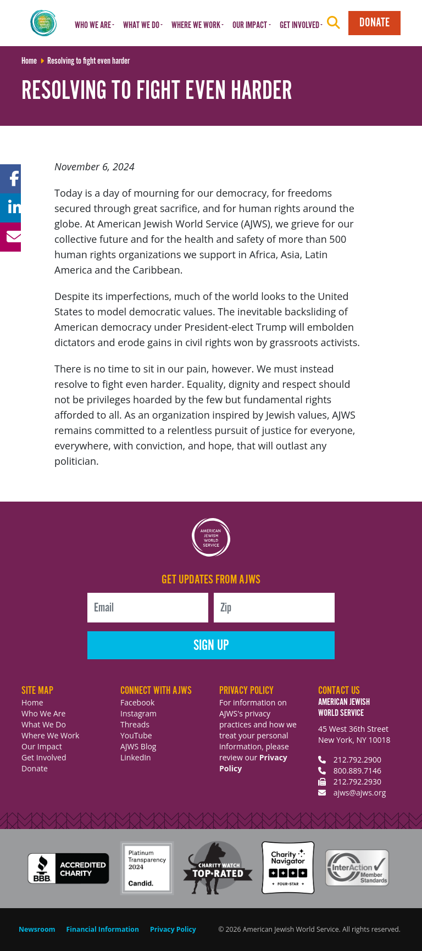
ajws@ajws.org (360, 792)
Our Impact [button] (249, 25)
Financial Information (102, 929)
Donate (374, 23)
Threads (134, 724)
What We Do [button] (141, 25)
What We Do (43, 724)
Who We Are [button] (93, 25)
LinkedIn (135, 757)
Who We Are (43, 713)
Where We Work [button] (195, 25)
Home (32, 702)
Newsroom (37, 929)
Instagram (138, 713)
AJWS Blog (138, 746)
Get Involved (43, 757)
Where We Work (50, 735)
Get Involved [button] (299, 25)
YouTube (136, 735)
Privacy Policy (173, 929)
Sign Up (211, 646)
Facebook (137, 702)
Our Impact (41, 746)
